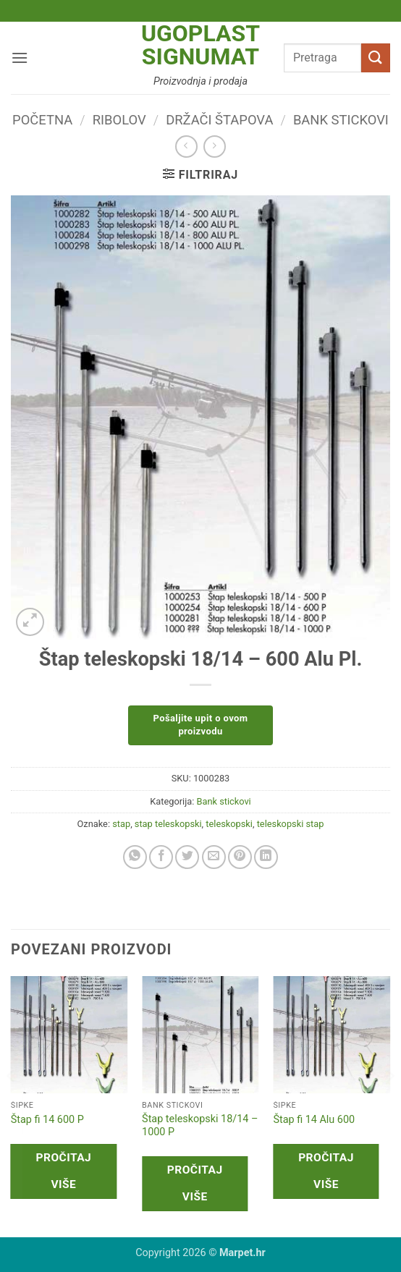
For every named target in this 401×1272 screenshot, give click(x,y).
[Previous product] (214, 146)
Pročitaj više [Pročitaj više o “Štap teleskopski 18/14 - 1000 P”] (195, 1183)
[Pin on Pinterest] (240, 857)
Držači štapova (219, 119)
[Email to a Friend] (214, 857)
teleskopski (229, 823)
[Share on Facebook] (161, 857)
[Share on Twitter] (187, 857)
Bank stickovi (341, 119)
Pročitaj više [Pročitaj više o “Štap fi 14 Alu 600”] (326, 1171)
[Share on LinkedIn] (266, 857)
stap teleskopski (168, 823)
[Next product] (186, 146)
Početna (42, 119)
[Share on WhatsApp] (135, 857)
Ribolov (119, 119)
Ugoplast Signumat (200, 45)
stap (121, 823)
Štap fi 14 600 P (47, 1120)
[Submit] (375, 57)
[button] (19, 57)
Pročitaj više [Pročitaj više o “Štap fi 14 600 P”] (64, 1171)
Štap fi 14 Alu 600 (314, 1120)
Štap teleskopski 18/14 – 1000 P (200, 1126)
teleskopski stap (290, 823)
